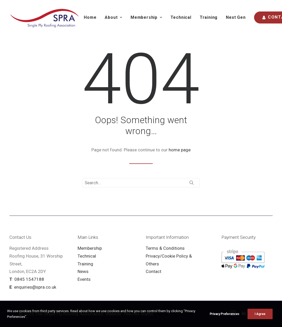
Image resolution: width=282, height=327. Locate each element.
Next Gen (235, 17)
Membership (90, 248)
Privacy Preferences (224, 320)
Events (84, 279)
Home (90, 17)
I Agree (260, 320)
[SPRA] (44, 17)
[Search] (141, 182)
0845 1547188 (29, 279)
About (113, 17)
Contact (153, 271)
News (83, 271)
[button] (191, 182)
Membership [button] (146, 17)
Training (209, 17)
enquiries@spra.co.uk (35, 287)
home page (180, 149)
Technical (181, 17)
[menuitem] (90, 17)
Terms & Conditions (165, 248)
